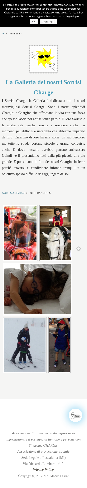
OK (34, 21)
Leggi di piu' (48, 21)
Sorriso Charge (13, 193)
